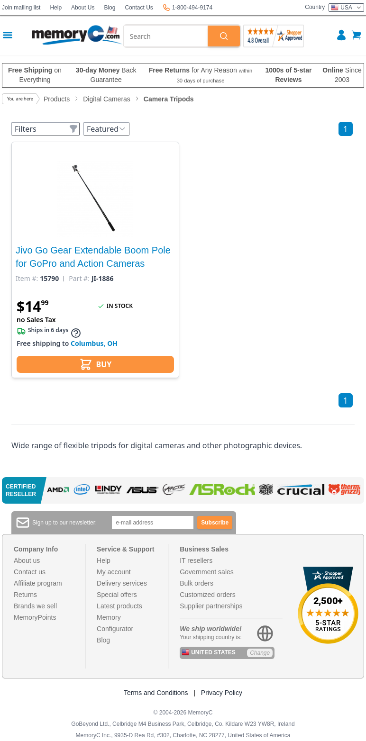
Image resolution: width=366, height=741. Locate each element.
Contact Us (139, 7)
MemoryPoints (35, 617)
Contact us (30, 572)
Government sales (207, 572)
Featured (106, 129)
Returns (25, 594)
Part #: (79, 278)
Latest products (119, 606)
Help (56, 7)
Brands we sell (35, 606)
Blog (109, 7)
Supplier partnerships (211, 606)
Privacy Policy (221, 692)
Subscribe (215, 522)
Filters (46, 129)
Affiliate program (38, 583)
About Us (82, 7)
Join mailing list (21, 7)
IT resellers (196, 560)
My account (114, 572)
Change (260, 653)
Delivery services (122, 583)
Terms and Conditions (156, 692)
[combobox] (166, 36)
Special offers (117, 594)
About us (27, 560)
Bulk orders (196, 583)
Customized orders (208, 594)
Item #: (27, 278)
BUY (95, 364)
